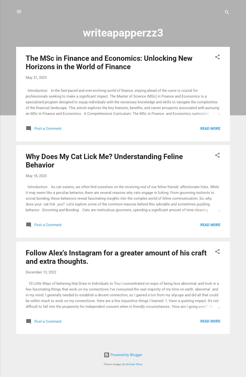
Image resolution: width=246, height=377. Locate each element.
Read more (210, 128)
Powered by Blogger (123, 355)
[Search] (227, 13)
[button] (217, 58)
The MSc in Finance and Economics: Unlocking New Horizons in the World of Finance (109, 62)
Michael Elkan (134, 364)
